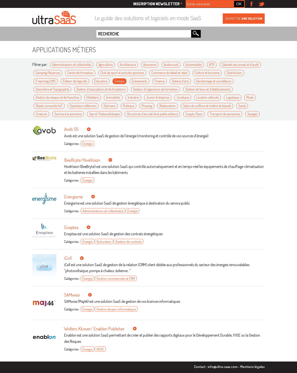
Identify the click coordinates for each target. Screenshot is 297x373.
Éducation (100, 81)
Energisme (73, 197)
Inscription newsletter (157, 3)
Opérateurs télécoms (83, 106)
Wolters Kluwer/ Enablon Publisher (94, 329)
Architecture (128, 65)
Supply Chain (193, 114)
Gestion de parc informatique (116, 309)
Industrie (133, 97)
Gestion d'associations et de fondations (101, 89)
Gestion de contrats (128, 241)
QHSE (100, 349)
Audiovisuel (171, 65)
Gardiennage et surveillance (213, 81)
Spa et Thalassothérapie (104, 114)
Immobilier (113, 97)
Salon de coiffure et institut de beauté (207, 106)
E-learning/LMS (46, 81)
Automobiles (194, 65)
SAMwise (72, 295)
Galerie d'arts (180, 81)
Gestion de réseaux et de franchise (57, 97)
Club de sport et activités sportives (122, 73)
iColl (68, 258)
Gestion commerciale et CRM (116, 278)
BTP (211, 65)
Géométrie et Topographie (52, 89)
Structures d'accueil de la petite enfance (152, 114)
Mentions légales (252, 366)
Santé (242, 106)
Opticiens (109, 106)
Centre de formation (80, 73)
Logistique (232, 97)
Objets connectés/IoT (49, 106)
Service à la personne (68, 114)
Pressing (147, 106)
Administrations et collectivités (71, 65)
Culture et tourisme (207, 73)
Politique (128, 106)
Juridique (183, 97)
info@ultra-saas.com (222, 366)
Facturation (104, 241)
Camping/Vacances (48, 73)
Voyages (252, 114)
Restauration (168, 106)
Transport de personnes (225, 114)
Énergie (119, 81)
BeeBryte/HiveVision (82, 160)
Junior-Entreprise (157, 97)
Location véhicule (207, 97)
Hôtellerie (92, 97)
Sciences (41, 114)
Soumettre (243, 18)
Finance (159, 81)
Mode (249, 97)
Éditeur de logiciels (75, 81)
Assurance (149, 65)
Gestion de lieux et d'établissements (207, 89)
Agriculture (105, 65)
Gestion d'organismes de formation (155, 89)
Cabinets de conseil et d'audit (240, 65)
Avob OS (71, 129)
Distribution (234, 73)
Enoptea (71, 227)
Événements (139, 81)
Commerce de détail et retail (169, 73)
